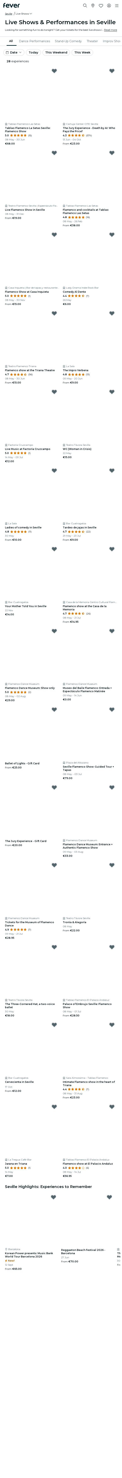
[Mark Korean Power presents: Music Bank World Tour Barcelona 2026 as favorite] (53, 1197)
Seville (8, 13)
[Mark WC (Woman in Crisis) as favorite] (112, 392)
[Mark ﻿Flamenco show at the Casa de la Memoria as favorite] (112, 549)
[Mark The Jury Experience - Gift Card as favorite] (54, 787)
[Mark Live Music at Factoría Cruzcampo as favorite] (54, 392)
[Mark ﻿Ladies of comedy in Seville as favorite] (54, 470)
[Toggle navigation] (117, 6)
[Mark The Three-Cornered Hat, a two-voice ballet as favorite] (54, 947)
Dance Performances (34, 41)
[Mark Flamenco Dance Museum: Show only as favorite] (54, 631)
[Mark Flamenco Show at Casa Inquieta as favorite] (54, 234)
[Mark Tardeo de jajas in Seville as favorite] (112, 470)
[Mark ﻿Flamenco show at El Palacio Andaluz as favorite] (112, 1106)
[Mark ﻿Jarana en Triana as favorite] (54, 1106)
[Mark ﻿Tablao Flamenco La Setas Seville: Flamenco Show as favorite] (54, 71)
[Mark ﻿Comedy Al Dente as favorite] (112, 234)
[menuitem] (12, 41)
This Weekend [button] (56, 52)
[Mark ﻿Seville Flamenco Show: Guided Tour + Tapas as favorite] (112, 709)
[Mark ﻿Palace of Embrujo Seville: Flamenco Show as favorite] (112, 947)
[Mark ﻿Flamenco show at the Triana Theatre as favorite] (54, 313)
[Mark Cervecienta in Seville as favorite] (54, 1024)
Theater (92, 41)
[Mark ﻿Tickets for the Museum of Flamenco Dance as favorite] (54, 865)
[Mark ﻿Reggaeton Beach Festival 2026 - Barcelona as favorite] (109, 1197)
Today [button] (33, 52)
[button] (24, 14)
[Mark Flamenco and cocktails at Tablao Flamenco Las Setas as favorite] (112, 153)
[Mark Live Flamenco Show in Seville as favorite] (54, 153)
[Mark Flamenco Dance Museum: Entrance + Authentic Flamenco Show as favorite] (112, 787)
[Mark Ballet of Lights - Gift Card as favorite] (54, 709)
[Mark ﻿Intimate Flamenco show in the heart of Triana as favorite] (112, 1024)
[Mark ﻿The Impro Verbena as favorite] (112, 313)
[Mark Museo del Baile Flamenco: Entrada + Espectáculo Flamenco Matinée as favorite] (112, 631)
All (11, 41)
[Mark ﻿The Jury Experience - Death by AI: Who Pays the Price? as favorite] (112, 71)
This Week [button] (82, 52)
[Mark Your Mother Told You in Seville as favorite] (54, 549)
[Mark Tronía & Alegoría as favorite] (112, 865)
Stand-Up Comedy (68, 41)
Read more (110, 29)
